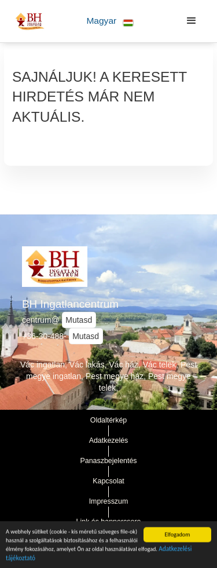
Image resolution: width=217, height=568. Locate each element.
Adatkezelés (108, 440)
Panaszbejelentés (108, 461)
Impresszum (108, 501)
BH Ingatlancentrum (70, 304)
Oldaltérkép (108, 420)
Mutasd (78, 320)
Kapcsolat (108, 481)
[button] (110, 21)
